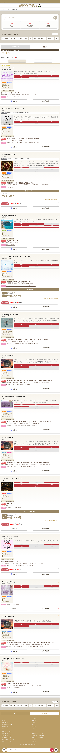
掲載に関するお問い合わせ (37, 737)
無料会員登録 (45, 713)
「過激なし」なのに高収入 (12, 604)
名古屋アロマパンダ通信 (7, 724)
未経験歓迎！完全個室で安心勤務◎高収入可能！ (18, 384)
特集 (33, 724)
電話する (14, 101)
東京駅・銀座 (50, 38)
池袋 (26, 38)
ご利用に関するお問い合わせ (38, 735)
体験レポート (35, 720)
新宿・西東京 (5, 38)
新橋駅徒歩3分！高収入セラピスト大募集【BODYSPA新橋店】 (21, 466)
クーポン (15, 46)
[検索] (55, 18)
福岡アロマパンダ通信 (6, 733)
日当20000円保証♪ (10, 245)
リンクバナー (35, 726)
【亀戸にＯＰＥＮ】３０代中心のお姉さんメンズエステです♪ (21, 565)
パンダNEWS (35, 718)
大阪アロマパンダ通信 (6, 722)
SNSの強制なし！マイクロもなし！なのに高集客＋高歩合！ (21, 286)
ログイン (15, 713)
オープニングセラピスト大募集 (13, 507)
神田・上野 (12, 38)
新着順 (43, 61)
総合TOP (4, 720)
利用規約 (34, 739)
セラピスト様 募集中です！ (13, 687)
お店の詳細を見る (46, 101)
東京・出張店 (20, 38)
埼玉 (30, 38)
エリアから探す (55, 701)
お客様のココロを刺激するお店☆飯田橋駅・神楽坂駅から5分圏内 (22, 343)
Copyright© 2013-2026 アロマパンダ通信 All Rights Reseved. (30, 744)
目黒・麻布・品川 (41, 38)
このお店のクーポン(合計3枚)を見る (50, 199)
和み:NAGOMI (9, 187)
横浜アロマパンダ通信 (6, 726)
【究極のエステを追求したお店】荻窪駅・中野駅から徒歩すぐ (21, 425)
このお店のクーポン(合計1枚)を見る (50, 520)
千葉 (35, 38)
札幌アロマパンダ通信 (6, 728)
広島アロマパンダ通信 (6, 735)
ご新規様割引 (30, 289)
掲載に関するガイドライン (37, 733)
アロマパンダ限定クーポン (30, 511)
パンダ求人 (34, 722)
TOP (3, 718)
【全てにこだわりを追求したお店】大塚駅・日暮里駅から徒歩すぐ (22, 142)
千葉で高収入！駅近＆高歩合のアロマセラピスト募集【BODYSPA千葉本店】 (25, 646)
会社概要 (34, 741)
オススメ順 (17, 61)
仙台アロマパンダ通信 (6, 731)
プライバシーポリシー (36, 731)
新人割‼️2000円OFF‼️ (30, 191)
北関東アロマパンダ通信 (7, 741)
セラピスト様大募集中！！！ (13, 97)
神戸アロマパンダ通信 (6, 737)
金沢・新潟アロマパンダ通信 (8, 739)
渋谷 (57, 38)
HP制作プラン (35, 728)
